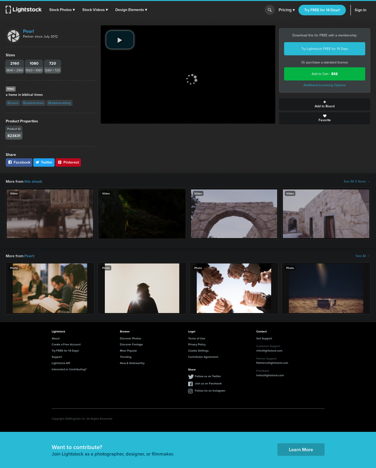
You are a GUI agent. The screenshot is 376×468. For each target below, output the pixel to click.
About (56, 338)
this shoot (32, 181)
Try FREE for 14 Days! (322, 10)
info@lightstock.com (269, 350)
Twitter (44, 162)
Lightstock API (61, 363)
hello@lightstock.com (270, 375)
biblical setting (59, 103)
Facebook (19, 162)
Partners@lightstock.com (272, 363)
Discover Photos (130, 338)
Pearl (28, 31)
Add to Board (325, 104)
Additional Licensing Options (324, 85)
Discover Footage (131, 344)
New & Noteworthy (132, 363)
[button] (62, 10)
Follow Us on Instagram (210, 390)
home (13, 103)
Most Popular (128, 350)
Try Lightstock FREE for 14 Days (324, 48)
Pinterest (68, 162)
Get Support (264, 338)
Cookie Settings (198, 350)
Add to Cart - (325, 73)
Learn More (301, 449)
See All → (363, 256)
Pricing (287, 10)
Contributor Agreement (203, 357)
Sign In (360, 10)
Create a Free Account (66, 344)
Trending (125, 357)
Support (57, 357)
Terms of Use (196, 338)
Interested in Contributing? (69, 369)
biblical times (33, 103)
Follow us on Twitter (208, 376)
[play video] (120, 39)
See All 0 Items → (357, 181)
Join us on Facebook (208, 383)
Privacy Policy (197, 344)
